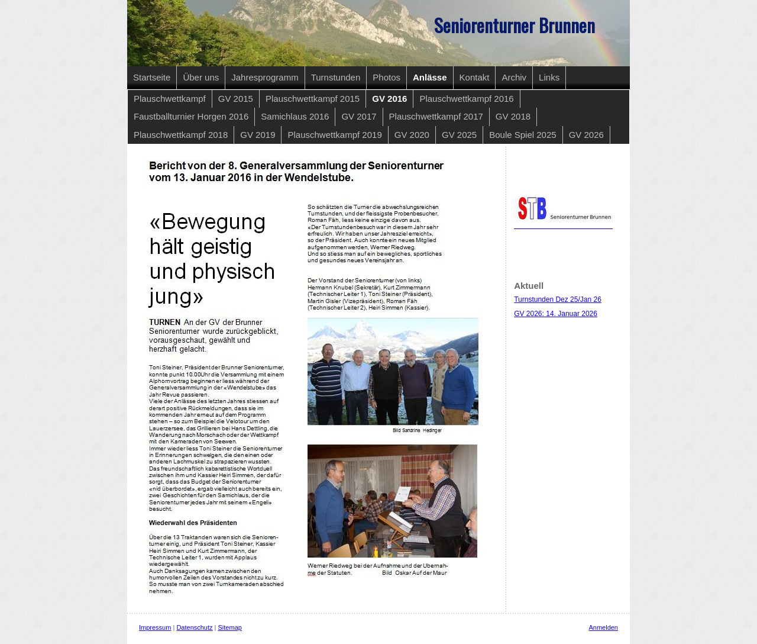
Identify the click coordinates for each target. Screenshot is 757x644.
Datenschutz (194, 627)
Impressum (155, 627)
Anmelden (603, 627)
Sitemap (230, 627)
